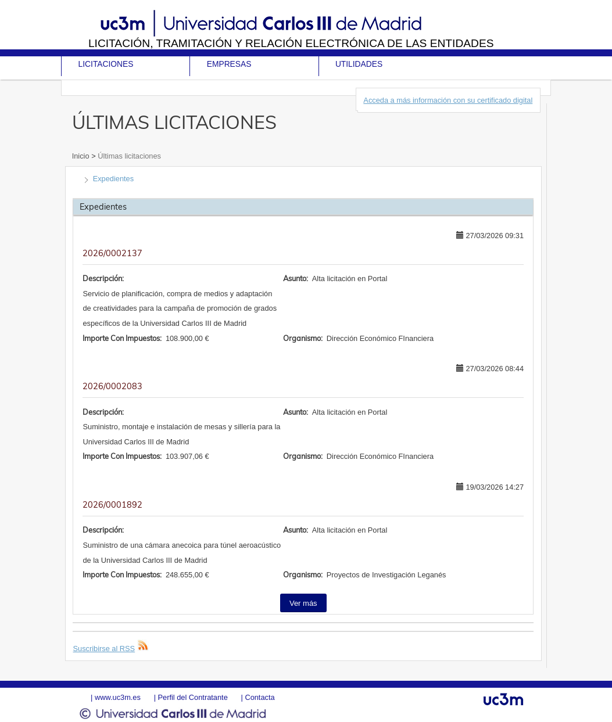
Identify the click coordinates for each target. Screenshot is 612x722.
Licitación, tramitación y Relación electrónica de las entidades (291, 43)
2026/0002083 (112, 386)
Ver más (303, 603)
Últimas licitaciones (128, 156)
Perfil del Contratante (193, 697)
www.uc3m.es (118, 697)
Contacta (259, 697)
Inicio (81, 156)
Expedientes (113, 178)
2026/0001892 (112, 505)
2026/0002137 (112, 253)
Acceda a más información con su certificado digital (447, 100)
